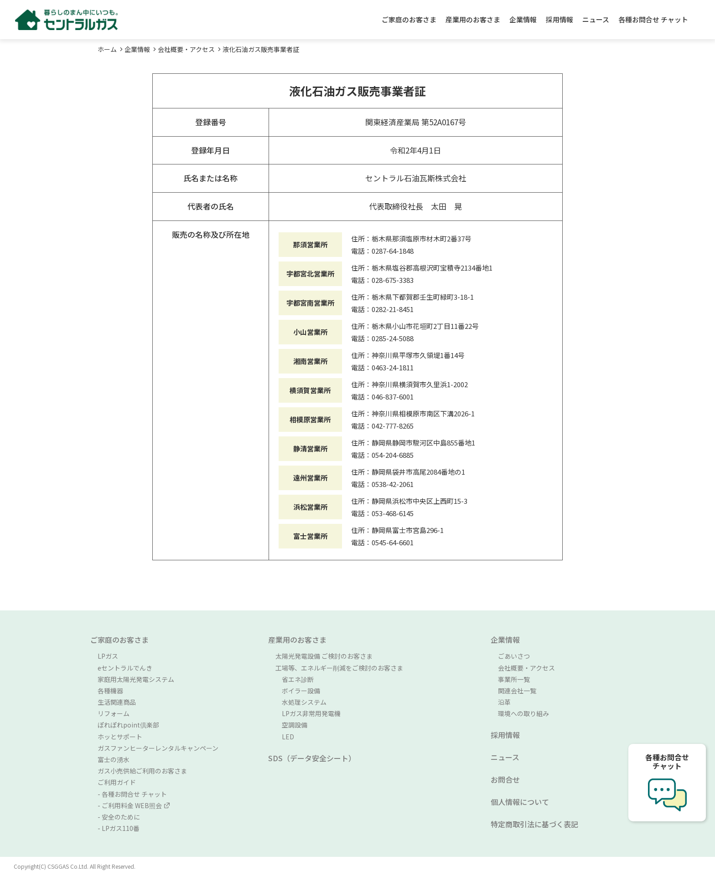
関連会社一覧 (517, 690)
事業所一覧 (514, 679)
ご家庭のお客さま (409, 19)
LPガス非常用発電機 (308, 713)
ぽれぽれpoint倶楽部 (128, 724)
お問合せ (505, 779)
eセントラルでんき (125, 667)
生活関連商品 (117, 702)
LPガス (108, 656)
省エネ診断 (294, 679)
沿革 (504, 702)
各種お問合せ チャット (653, 19)
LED (284, 736)
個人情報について (520, 801)
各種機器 (110, 690)
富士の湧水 (114, 759)
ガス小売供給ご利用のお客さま (142, 770)
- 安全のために (119, 816)
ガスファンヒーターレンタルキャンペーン (158, 748)
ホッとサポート (120, 736)
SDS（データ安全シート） (312, 758)
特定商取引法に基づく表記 (534, 824)
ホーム (107, 49)
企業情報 (523, 19)
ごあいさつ (514, 656)
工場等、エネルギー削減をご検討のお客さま (339, 667)
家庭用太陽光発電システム (136, 679)
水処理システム (300, 702)
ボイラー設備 (297, 690)
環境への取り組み (523, 713)
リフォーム (114, 713)
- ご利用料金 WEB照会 (134, 805)
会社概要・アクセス (186, 49)
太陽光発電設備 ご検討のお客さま (324, 656)
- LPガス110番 (119, 828)
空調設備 (291, 724)
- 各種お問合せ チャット (132, 794)
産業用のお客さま (473, 19)
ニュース (595, 19)
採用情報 (559, 19)
